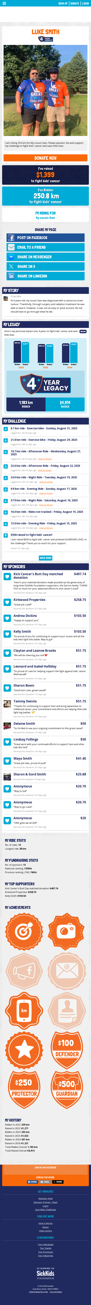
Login (85, 3)
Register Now (46, 1198)
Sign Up (63, 3)
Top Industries (45, 1255)
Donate (75, 3)
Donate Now (45, 158)
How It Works (46, 1223)
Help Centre (45, 1230)
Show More (46, 558)
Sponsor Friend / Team (45, 1202)
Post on (32, 237)
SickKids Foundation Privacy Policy (38, 1292)
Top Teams (45, 1248)
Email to (31, 247)
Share (34, 1181)
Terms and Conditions (56, 1292)
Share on (34, 256)
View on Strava (44, 459)
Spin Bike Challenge (45, 1209)
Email (46, 1181)
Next (84, 355)
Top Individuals (45, 1244)
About (45, 1227)
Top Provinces (45, 1251)
